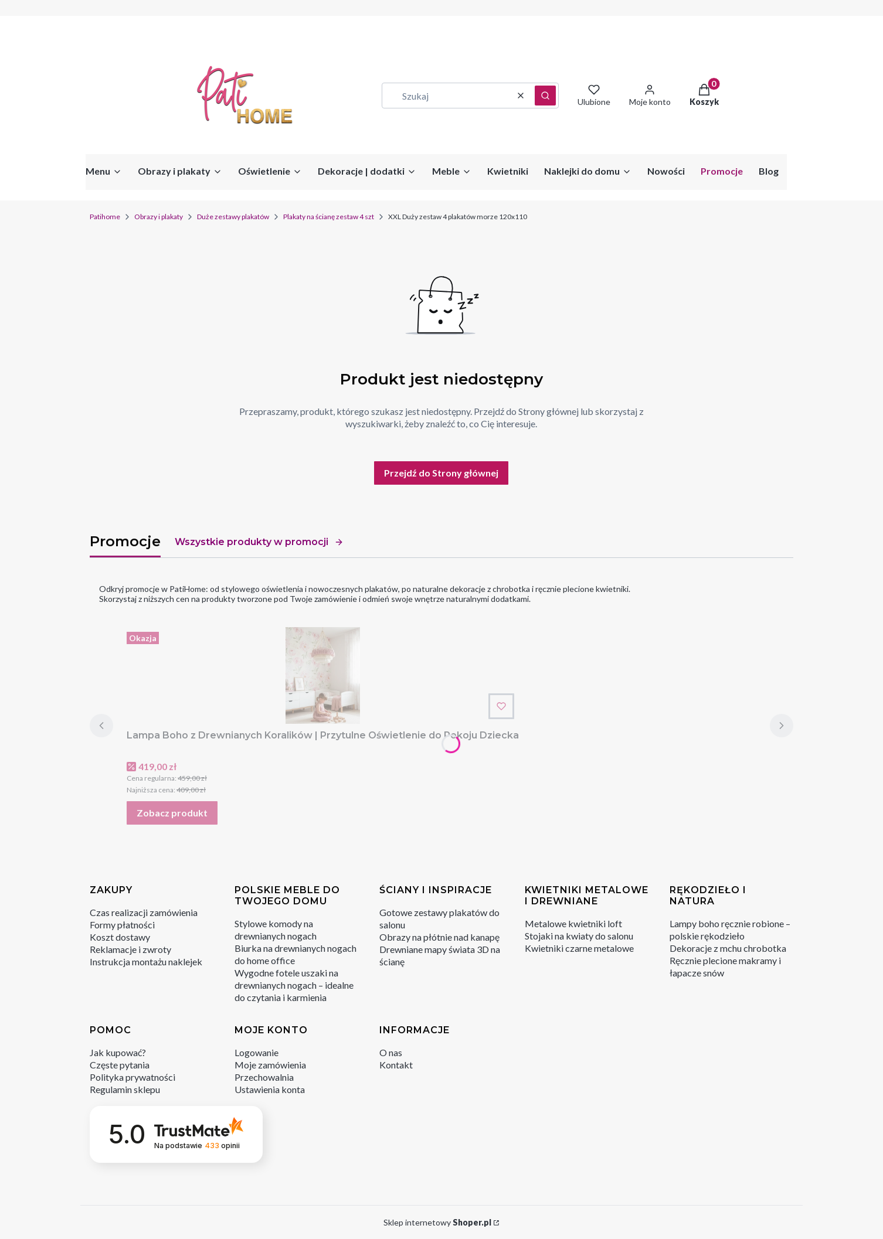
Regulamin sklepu (125, 1089)
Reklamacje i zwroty (130, 949)
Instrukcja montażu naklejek (146, 961)
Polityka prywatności (132, 1077)
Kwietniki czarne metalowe (579, 948)
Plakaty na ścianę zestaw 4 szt (328, 216)
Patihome (105, 216)
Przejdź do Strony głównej (441, 472)
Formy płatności (122, 924)
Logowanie (257, 1052)
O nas (390, 1052)
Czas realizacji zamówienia (144, 912)
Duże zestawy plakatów (233, 216)
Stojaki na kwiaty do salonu (579, 935)
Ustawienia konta (270, 1089)
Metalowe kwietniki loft (573, 923)
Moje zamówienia (270, 1064)
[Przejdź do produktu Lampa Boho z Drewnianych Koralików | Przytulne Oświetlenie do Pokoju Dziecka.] (323, 675)
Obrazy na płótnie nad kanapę (439, 936)
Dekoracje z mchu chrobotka (728, 948)
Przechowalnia (264, 1077)
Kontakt (396, 1064)
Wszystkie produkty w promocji (259, 541)
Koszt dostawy (120, 936)
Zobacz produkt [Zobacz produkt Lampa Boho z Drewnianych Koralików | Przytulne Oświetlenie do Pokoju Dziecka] (172, 812)
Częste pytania (120, 1064)
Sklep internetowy (437, 1222)
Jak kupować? (118, 1052)
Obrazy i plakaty (158, 216)
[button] (545, 95)
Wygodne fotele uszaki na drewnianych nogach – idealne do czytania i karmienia (294, 985)
